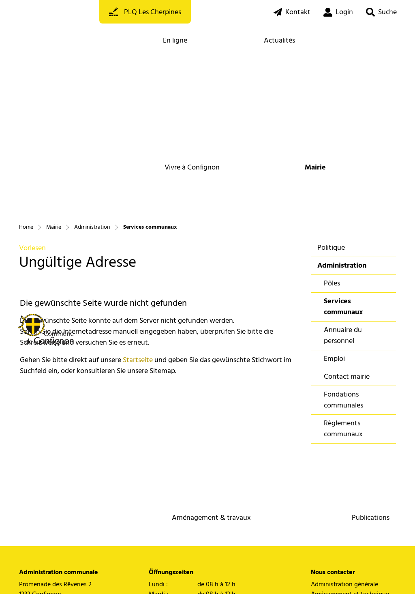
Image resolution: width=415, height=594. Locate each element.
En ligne (175, 41)
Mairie (315, 168)
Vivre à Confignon (192, 168)
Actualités (279, 41)
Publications (370, 518)
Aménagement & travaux (211, 518)
